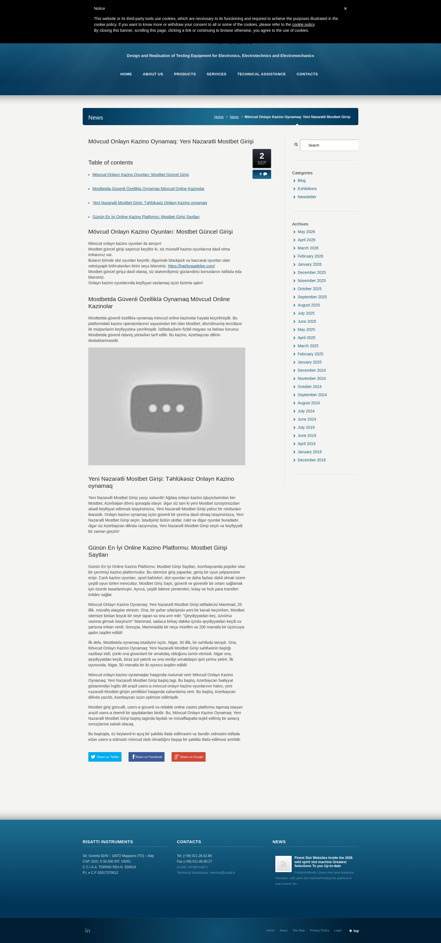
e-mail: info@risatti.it (192, 867)
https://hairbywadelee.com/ (191, 266)
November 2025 (312, 280)
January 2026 (310, 264)
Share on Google (191, 757)
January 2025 (310, 362)
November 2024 (312, 378)
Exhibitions (307, 188)
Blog (302, 180)
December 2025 (312, 272)
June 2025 (307, 321)
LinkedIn (88, 930)
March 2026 (308, 248)
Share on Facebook (148, 757)
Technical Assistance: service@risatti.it (206, 873)
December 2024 (312, 370)
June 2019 (307, 435)
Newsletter (307, 197)
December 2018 (312, 460)
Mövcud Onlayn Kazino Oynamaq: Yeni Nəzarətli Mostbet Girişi (171, 141)
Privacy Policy (319, 930)
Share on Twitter (108, 757)
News (234, 117)
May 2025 (306, 329)
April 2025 (307, 337)
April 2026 (307, 240)
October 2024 (310, 386)
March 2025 (308, 346)
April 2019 (307, 443)
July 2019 (306, 427)
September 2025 (312, 297)
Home (219, 117)
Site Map (299, 930)
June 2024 (307, 419)
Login (338, 930)
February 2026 (310, 256)
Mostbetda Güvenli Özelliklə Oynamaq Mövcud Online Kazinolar (148, 188)
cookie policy (303, 24)
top (356, 931)
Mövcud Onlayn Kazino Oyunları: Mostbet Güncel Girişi (141, 174)
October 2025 (310, 288)
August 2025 (309, 305)
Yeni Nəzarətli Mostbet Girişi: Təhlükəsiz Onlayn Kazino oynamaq (150, 202)
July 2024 (306, 411)
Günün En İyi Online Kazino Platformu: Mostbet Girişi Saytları (146, 217)
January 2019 (310, 452)
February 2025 (310, 354)
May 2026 (306, 231)
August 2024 (309, 403)
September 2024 (312, 394)
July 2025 (306, 313)
